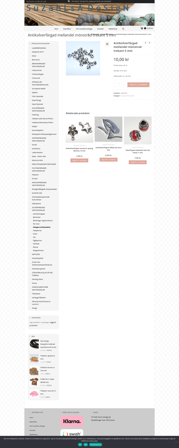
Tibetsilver (36, 293)
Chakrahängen (38, 74)
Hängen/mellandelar (127, 96)
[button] (107, 44)
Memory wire (37, 160)
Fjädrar (35, 92)
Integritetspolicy (95, 444)
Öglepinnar (37, 240)
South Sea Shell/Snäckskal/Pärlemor (42, 263)
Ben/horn (36, 60)
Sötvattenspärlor (38, 269)
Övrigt (34, 308)
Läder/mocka (37, 152)
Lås (34, 237)
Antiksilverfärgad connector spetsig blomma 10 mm (79, 149)
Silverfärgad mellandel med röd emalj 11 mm (138, 151)
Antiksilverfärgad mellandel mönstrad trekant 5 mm (133, 34)
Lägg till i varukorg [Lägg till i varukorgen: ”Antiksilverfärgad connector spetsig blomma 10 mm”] (79, 160)
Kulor (35, 234)
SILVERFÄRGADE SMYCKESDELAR (38, 208)
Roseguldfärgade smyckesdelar (44, 189)
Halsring (35, 114)
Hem (56, 29)
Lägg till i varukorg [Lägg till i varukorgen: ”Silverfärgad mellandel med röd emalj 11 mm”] (137, 162)
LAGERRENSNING (39, 48)
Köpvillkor (67, 29)
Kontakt (100, 29)
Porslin (35, 178)
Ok (80, 444)
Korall (34, 144)
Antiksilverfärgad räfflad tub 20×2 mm (108, 148)
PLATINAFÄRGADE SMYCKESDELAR (39, 169)
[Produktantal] (120, 84)
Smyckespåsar (37, 258)
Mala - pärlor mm (39, 156)
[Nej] (176, 442)
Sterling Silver (37, 279)
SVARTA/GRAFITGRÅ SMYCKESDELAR (40, 288)
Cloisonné (36, 78)
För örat (36, 224)
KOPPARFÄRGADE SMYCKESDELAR (39, 139)
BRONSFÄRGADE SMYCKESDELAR (38, 64)
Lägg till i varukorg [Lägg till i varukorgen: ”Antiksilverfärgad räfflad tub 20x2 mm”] (108, 160)
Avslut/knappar (39, 214)
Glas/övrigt (36, 100)
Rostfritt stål (37, 193)
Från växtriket (37, 96)
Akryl (34, 56)
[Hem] (88, 34)
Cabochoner (37, 70)
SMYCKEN (36, 254)
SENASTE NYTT (38, 52)
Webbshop (113, 29)
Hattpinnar (37, 230)
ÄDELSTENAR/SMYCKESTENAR (44, 164)
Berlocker (37, 217)
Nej (85, 444)
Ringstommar (38, 250)
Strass (34, 283)
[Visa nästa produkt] (149, 42)
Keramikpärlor (37, 130)
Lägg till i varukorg (138, 85)
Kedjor (34, 126)
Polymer (35, 174)
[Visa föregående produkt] (145, 42)
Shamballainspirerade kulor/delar (41, 198)
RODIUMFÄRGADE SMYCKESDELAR (39, 183)
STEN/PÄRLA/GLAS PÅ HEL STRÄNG (42, 273)
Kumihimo (36, 148)
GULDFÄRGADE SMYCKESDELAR (38, 109)
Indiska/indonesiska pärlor (42, 122)
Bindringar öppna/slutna (43, 220)
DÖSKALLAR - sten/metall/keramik (40, 83)
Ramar (35, 247)
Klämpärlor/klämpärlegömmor (44, 134)
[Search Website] (123, 28)
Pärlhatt (36, 244)
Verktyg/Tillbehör (39, 297)
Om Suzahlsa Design (84, 29)
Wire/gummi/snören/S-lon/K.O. (41, 302)
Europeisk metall (38, 88)
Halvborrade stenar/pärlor (42, 118)
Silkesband (36, 203)
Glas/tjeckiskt (37, 104)
